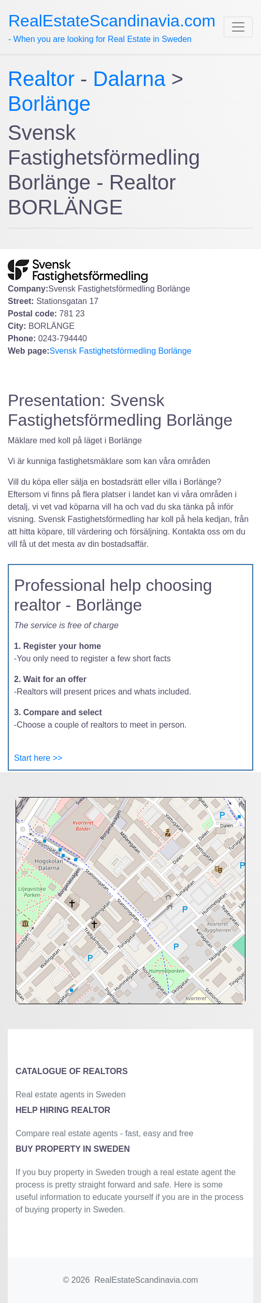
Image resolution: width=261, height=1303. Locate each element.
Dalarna (129, 78)
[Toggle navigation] (238, 27)
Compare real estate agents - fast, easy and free (104, 1133)
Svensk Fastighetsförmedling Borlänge (121, 350)
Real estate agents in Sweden (71, 1094)
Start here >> (38, 758)
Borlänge (49, 103)
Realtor (44, 78)
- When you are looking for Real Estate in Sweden (111, 27)
